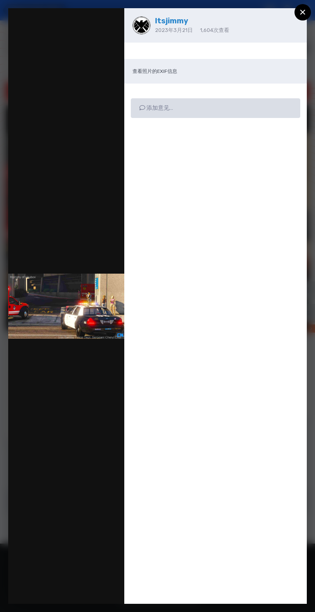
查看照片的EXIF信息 (154, 71)
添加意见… (156, 107)
